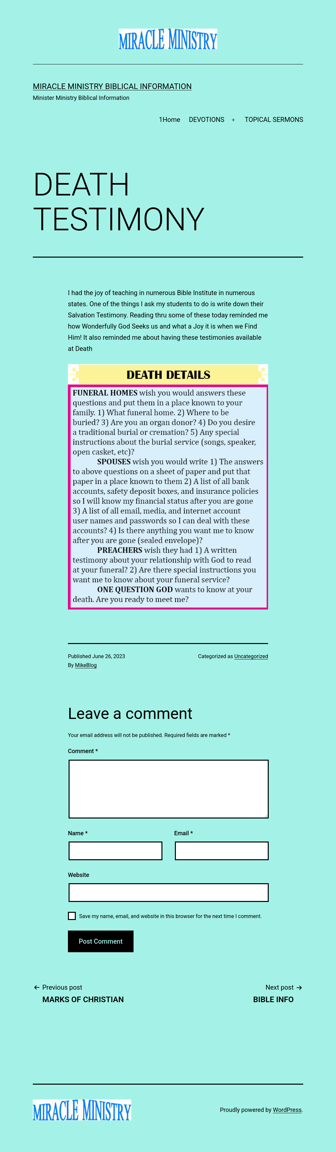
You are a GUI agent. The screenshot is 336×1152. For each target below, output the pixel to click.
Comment (83, 751)
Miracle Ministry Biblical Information (112, 86)
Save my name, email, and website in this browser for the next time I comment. (170, 916)
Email (183, 833)
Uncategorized (251, 656)
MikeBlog (86, 665)
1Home (169, 120)
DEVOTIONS (206, 120)
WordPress (287, 1109)
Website (78, 874)
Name (78, 833)
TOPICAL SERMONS (274, 120)
